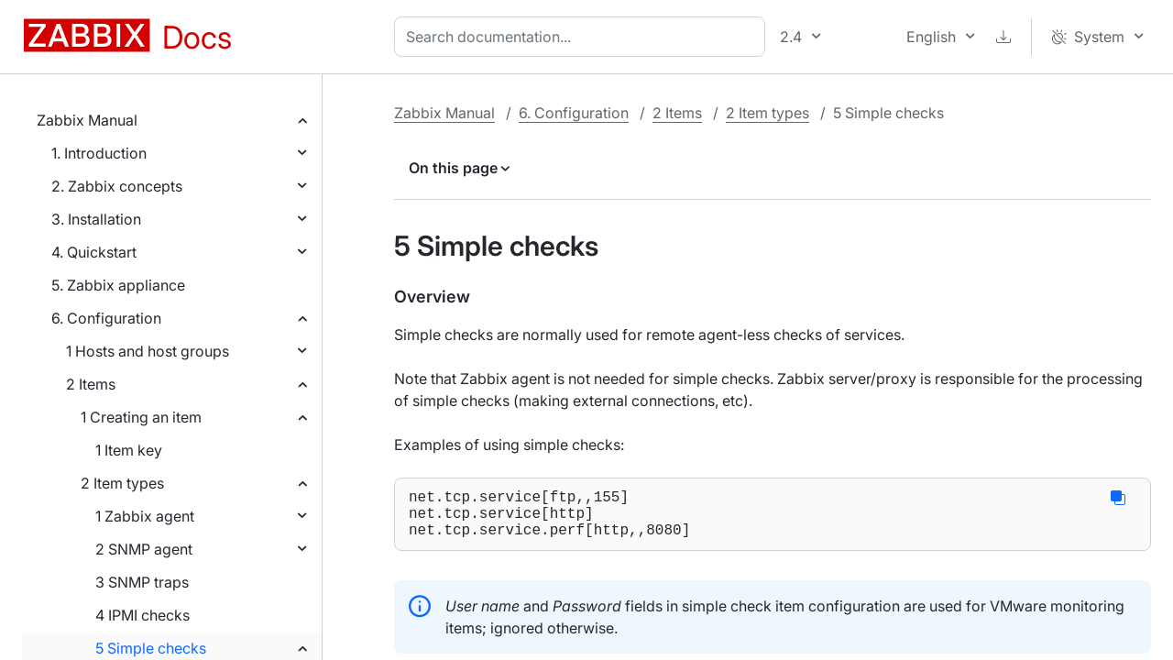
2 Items (90, 384)
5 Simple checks (150, 648)
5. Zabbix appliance (118, 285)
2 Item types (122, 483)
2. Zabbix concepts (116, 186)
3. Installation (96, 219)
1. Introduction (99, 153)
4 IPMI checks (142, 615)
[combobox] (583, 36)
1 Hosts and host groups (147, 351)
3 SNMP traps (142, 582)
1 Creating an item (141, 417)
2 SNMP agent (143, 549)
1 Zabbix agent (144, 516)
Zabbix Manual (87, 120)
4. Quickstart (94, 252)
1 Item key (128, 450)
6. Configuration (106, 318)
